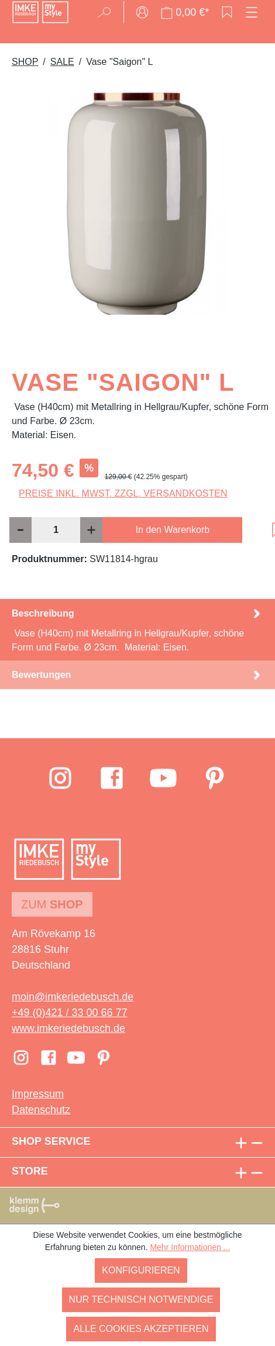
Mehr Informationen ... (190, 1247)
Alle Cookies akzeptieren (140, 1329)
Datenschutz (41, 1110)
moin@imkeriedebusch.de (72, 997)
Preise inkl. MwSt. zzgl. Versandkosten (123, 493)
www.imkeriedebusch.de (68, 1028)
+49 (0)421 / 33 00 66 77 (70, 1012)
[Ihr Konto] (142, 12)
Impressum (38, 1094)
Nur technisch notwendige (141, 1299)
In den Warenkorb (173, 530)
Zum (52, 904)
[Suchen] (108, 12)
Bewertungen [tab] (137, 674)
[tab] (137, 629)
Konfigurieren (141, 1270)
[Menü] (251, 12)
